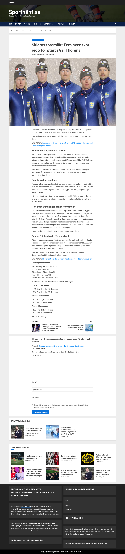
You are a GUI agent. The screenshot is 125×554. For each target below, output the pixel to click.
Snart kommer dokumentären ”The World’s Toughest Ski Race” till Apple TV (68, 431)
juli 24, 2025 (100, 461)
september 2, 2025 (67, 460)
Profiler (61, 24)
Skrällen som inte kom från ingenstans (33, 457)
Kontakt (72, 24)
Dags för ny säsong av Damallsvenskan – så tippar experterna (33, 431)
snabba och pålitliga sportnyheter (40, 509)
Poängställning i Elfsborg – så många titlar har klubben (103, 457)
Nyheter (18, 24)
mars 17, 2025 (65, 436)
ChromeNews (68, 552)
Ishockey (37, 24)
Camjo (35, 54)
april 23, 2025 (65, 476)
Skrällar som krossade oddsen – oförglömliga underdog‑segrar (69, 472)
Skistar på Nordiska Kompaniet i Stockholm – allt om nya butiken (67, 259)
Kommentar (36, 355)
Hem (10, 24)
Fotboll (27, 24)
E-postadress (37, 390)
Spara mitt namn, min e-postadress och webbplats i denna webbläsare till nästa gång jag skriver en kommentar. (61, 406)
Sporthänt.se (25, 12)
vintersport (29, 526)
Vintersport (49, 24)
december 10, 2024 (43, 54)
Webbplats (35, 397)
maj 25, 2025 (30, 478)
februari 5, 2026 (31, 460)
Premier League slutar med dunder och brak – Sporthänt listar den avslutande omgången (33, 472)
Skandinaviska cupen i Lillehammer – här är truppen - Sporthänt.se (61, 346)
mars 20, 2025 (30, 435)
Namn (34, 382)
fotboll (45, 523)
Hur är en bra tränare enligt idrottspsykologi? (69, 457)
